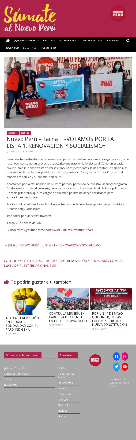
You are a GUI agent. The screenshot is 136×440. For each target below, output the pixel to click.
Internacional (93, 40)
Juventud (12, 47)
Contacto (9, 379)
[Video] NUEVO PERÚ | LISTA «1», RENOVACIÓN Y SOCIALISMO (52, 245)
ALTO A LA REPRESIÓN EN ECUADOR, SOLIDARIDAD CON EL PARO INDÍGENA (22, 323)
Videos (61, 416)
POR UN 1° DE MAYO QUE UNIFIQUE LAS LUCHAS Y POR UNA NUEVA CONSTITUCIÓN (109, 319)
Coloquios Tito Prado (16, 373)
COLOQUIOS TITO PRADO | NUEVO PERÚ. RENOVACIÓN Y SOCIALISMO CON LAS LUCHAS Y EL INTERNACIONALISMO (63, 263)
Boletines (29, 47)
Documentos (68, 40)
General (62, 388)
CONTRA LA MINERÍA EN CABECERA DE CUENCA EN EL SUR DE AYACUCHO (68, 317)
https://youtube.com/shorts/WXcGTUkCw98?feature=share (55, 230)
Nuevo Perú (48, 47)
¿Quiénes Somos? (25, 40)
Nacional (113, 40)
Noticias (49, 40)
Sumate (29, 151)
